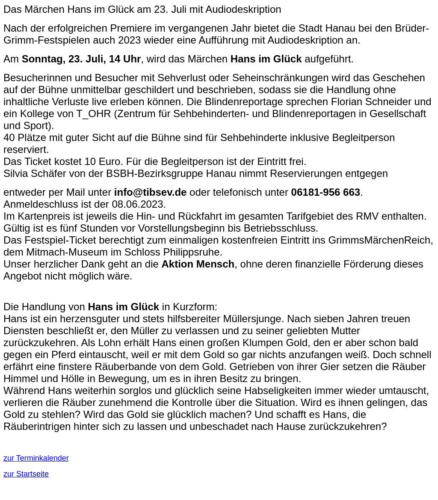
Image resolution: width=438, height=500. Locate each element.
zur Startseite (26, 474)
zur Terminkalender (36, 458)
